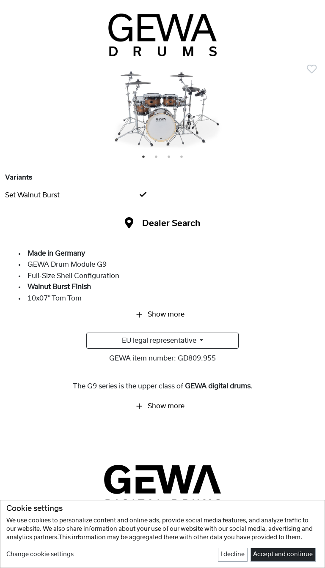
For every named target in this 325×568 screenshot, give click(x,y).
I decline (232, 554)
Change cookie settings (40, 554)
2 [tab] (156, 157)
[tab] (162, 195)
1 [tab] (143, 157)
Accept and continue (283, 554)
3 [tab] (169, 157)
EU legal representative (160, 340)
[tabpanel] (162, 110)
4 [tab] (182, 157)
